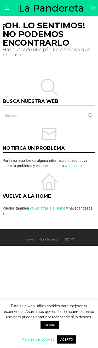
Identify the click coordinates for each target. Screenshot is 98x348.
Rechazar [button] (50, 324)
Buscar (90, 116)
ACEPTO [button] (66, 339)
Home (28, 239)
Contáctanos (48, 239)
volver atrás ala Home (47, 208)
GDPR (69, 239)
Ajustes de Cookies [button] (38, 339)
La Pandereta (51, 8)
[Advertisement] (49, 297)
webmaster (74, 166)
